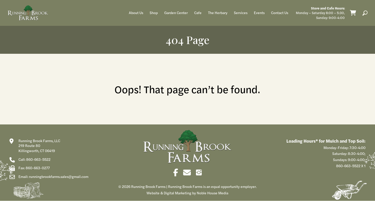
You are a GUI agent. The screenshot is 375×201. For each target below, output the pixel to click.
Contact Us (279, 12)
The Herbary (217, 12)
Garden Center (176, 12)
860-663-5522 (348, 165)
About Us (136, 12)
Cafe (198, 12)
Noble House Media (212, 192)
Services (240, 12)
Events (259, 12)
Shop (154, 12)
